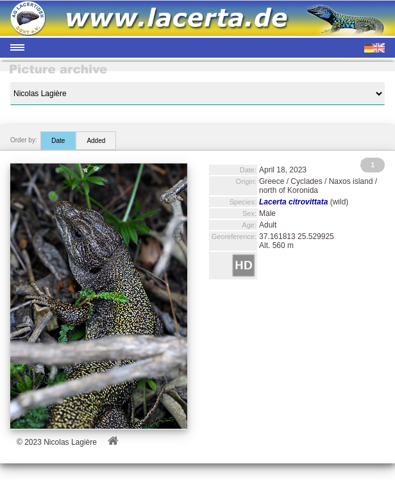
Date (58, 140)
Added (96, 140)
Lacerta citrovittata (293, 201)
